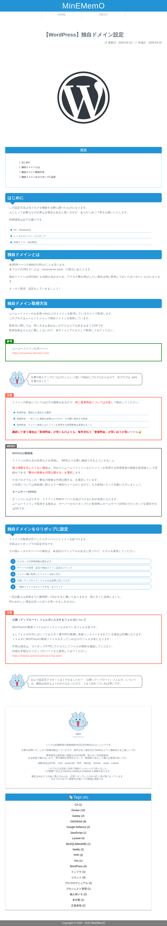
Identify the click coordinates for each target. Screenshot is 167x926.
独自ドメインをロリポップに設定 (39, 177)
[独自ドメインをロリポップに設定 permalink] (3, 526)
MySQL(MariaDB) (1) (78, 844)
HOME (62, 14)
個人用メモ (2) (78, 894)
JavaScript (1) (78, 832)
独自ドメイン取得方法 (33, 172)
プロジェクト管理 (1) (78, 888)
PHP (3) (78, 855)
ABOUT (103, 14)
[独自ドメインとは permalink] (3, 252)
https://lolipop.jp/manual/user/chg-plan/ (37, 655)
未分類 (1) (78, 899)
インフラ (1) (78, 871)
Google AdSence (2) (78, 827)
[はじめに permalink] (3, 195)
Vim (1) (78, 860)
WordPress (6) (78, 866)
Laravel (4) (78, 838)
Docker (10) (78, 810)
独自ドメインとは (31, 167)
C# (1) (78, 804)
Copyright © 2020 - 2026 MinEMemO (83, 923)
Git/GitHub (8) (78, 821)
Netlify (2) (78, 849)
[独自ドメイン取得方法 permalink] (3, 301)
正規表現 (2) (78, 905)
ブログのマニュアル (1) (78, 883)
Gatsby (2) (78, 816)
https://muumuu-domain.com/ (30, 353)
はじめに (26, 162)
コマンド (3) (78, 877)
